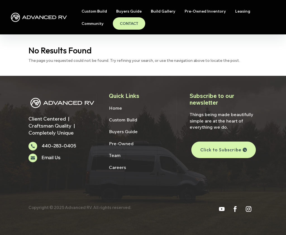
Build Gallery (163, 11)
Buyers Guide (129, 11)
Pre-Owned (121, 143)
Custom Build (94, 11)
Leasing (242, 11)
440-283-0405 (59, 146)
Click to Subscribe (220, 149)
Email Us (51, 158)
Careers (117, 167)
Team (115, 155)
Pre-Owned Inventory (205, 11)
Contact (129, 23)
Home (115, 108)
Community (93, 24)
